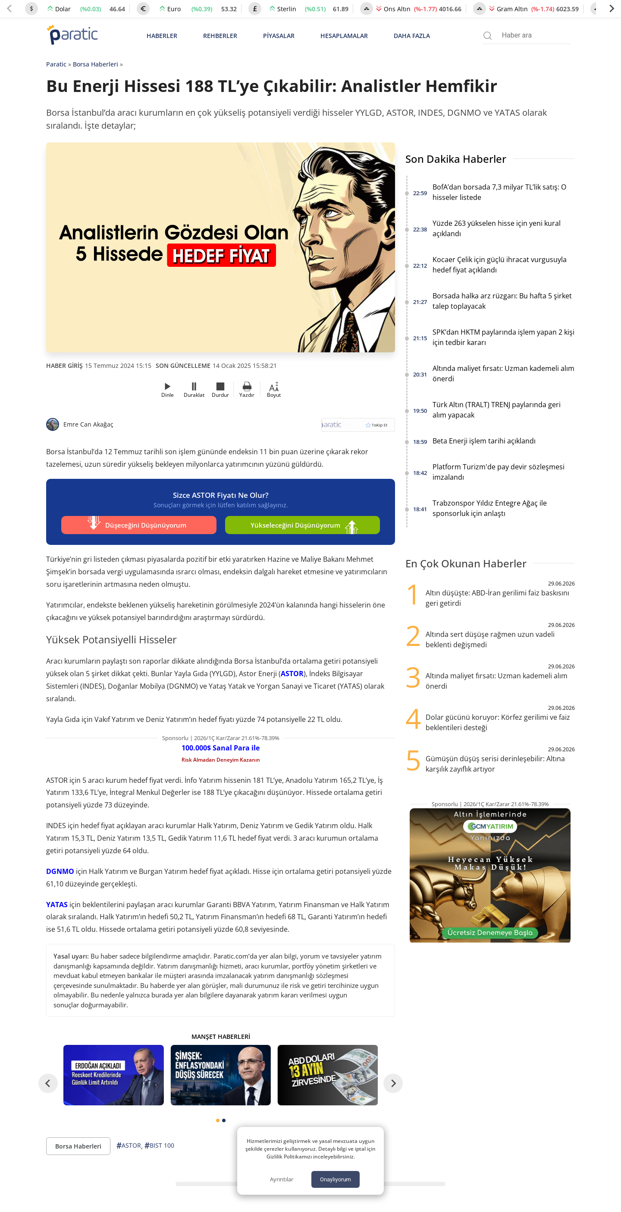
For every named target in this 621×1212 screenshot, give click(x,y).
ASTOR (292, 673)
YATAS (57, 904)
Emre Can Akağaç (88, 424)
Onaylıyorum (335, 1179)
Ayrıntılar (281, 1179)
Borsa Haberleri (95, 64)
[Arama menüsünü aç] (487, 36)
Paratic (56, 64)
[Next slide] (611, 9)
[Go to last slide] (48, 1083)
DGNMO (60, 871)
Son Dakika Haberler (455, 159)
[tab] (218, 1120)
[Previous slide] (9, 9)
